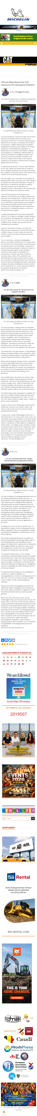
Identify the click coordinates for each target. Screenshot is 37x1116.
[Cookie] (4, 1112)
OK (33, 818)
